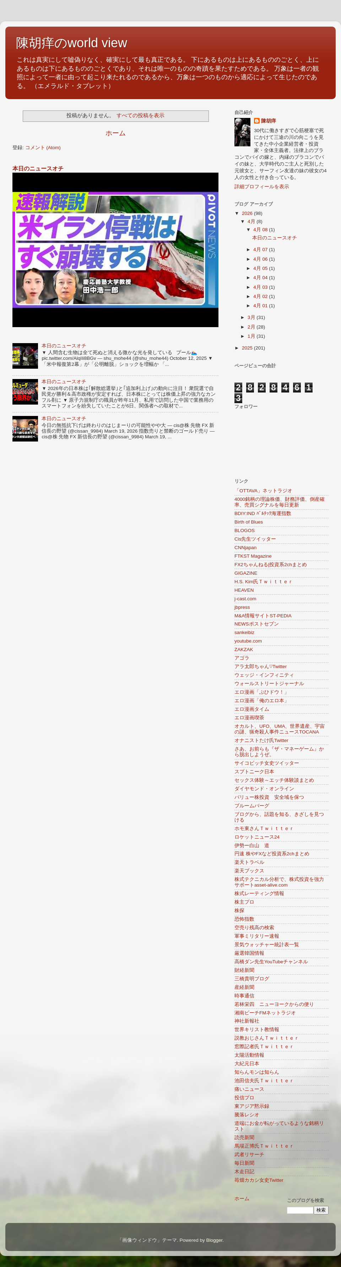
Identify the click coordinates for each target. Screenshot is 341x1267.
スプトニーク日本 (254, 771)
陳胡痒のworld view (71, 43)
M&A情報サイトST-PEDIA (263, 615)
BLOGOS (244, 530)
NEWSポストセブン (256, 624)
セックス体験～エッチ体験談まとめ (274, 780)
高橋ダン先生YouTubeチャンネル (271, 961)
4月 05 (261, 268)
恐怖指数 (244, 919)
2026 (248, 213)
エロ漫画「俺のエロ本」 (261, 700)
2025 (248, 348)
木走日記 (244, 1171)
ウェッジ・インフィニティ (264, 675)
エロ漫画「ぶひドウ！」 (261, 692)
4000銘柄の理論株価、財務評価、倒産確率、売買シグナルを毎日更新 (279, 502)
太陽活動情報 (249, 1055)
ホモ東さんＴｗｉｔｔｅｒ (264, 828)
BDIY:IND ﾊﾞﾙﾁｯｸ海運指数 (262, 513)
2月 (252, 327)
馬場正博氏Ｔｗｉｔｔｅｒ (264, 1146)
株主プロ (244, 902)
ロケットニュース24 (257, 837)
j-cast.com (245, 598)
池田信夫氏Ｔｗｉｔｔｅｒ (264, 1080)
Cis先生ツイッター (255, 539)
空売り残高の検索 (254, 927)
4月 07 (261, 249)
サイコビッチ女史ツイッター (266, 763)
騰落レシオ (246, 1114)
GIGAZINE (246, 573)
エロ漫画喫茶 (249, 717)
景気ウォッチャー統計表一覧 (266, 944)
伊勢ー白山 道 (251, 845)
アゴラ (241, 658)
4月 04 (261, 277)
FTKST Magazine (253, 556)
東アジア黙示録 (251, 1106)
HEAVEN (244, 590)
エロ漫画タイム (251, 709)
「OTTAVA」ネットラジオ (263, 490)
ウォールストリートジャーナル (269, 683)
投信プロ (244, 1097)
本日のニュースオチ (38, 169)
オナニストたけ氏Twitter (261, 740)
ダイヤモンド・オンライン (264, 788)
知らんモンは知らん (256, 1072)
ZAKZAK (243, 649)
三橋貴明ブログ (251, 978)
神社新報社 (246, 1021)
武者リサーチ (249, 1154)
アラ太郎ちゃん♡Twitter (260, 666)
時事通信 (244, 995)
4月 (252, 221)
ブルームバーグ (251, 805)
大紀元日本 (246, 1063)
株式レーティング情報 (259, 893)
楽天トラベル (249, 862)
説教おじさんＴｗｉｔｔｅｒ (266, 1038)
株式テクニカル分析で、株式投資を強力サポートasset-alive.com (279, 882)
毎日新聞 (244, 1163)
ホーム (115, 133)
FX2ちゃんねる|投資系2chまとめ (270, 564)
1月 (252, 336)
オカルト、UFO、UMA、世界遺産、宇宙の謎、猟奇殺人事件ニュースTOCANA (279, 729)
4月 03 (261, 287)
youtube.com (248, 641)
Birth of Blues (248, 522)
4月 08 (261, 229)
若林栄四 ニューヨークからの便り (274, 1004)
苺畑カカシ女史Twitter (258, 1180)
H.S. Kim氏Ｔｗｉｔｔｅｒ (263, 581)
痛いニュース (249, 1089)
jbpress (242, 607)
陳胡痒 (268, 121)
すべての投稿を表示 (140, 115)
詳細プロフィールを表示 (261, 186)
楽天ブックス (249, 870)
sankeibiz (244, 632)
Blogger (214, 1240)
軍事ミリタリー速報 (256, 936)
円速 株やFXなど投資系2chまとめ (271, 853)
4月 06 (261, 259)
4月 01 (261, 305)
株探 (239, 910)
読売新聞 (244, 1137)
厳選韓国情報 (249, 953)
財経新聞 (244, 970)
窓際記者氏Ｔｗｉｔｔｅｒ (264, 1046)
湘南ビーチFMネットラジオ (265, 1013)
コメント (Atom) (43, 147)
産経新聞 (244, 987)
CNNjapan (245, 547)
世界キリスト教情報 (256, 1029)
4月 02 (261, 296)
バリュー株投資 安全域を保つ (269, 797)
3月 (252, 317)
